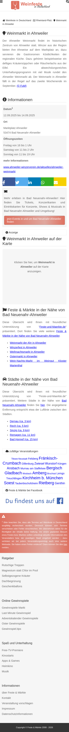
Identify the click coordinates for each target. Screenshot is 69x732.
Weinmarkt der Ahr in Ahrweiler (28, 342)
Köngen (62, 463)
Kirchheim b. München (42, 478)
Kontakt (6, 697)
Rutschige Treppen (13, 565)
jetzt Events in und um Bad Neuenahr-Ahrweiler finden (34, 220)
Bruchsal (51, 473)
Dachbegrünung (11, 581)
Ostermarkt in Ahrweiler (24, 356)
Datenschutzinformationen (17, 713)
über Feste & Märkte (14, 692)
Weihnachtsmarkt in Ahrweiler (27, 351)
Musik (5, 671)
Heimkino (7, 666)
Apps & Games (11, 660)
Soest (9, 483)
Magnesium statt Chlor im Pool (20, 570)
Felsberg (33, 458)
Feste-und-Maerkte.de (53, 326)
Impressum (8, 708)
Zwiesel (39, 463)
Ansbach (13, 468)
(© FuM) (21, 85)
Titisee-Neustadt (19, 459)
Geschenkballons (12, 586)
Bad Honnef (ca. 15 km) (24, 439)
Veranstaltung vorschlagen (17, 703)
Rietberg (46, 483)
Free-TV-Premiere (12, 650)
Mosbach (27, 473)
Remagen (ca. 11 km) (22, 434)
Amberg (39, 473)
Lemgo (60, 473)
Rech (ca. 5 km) (19, 425)
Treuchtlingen (14, 478)
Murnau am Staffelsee (33, 468)
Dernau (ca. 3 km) (20, 421)
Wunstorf (51, 463)
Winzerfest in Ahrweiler (23, 347)
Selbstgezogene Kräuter (16, 575)
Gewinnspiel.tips (11, 628)
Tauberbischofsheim (26, 483)
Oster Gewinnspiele (13, 623)
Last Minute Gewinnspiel (16, 613)
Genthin (60, 483)
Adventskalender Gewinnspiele (20, 618)
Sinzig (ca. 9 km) (20, 430)
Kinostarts (8, 655)
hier (42, 405)
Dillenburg (28, 463)
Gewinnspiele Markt (13, 607)
